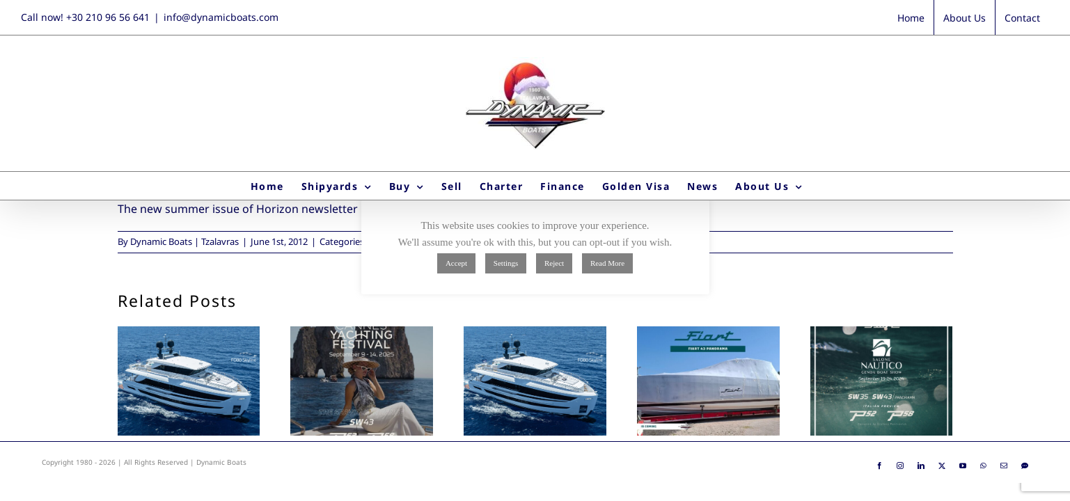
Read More (607, 263)
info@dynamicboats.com (221, 17)
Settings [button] (506, 263)
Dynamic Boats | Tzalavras (184, 241)
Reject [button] (554, 263)
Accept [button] (456, 263)
